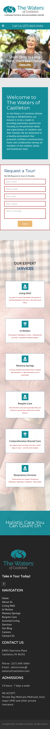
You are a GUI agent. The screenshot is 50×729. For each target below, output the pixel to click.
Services (7, 624)
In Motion (7, 609)
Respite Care (9, 617)
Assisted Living (11, 620)
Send (25, 223)
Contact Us (8, 636)
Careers (6, 632)
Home (5, 598)
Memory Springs (11, 613)
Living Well (8, 605)
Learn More (25, 65)
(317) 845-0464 (20, 663)
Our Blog (7, 628)
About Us (7, 602)
